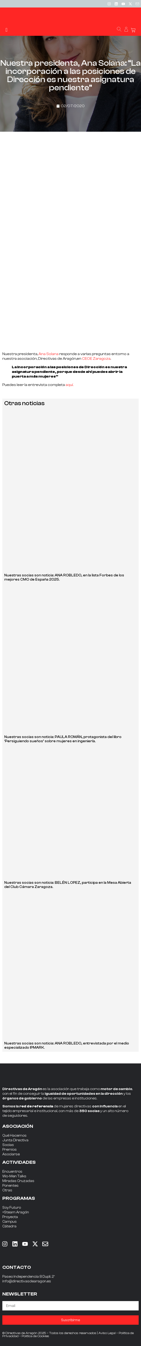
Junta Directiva (15, 1140)
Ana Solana (48, 354)
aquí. (69, 385)
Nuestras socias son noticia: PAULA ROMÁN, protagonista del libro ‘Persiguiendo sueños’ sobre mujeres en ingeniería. (62, 739)
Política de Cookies (35, 1336)
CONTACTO (16, 1267)
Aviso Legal (107, 1333)
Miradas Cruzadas (18, 1181)
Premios (9, 1150)
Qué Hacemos (14, 1136)
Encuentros (12, 1172)
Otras (7, 1190)
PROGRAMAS (18, 1198)
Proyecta (10, 1217)
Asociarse (11, 1154)
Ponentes (10, 1186)
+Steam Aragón (15, 1212)
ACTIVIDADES (19, 1162)
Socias (8, 1145)
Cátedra (9, 1226)
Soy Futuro (11, 1208)
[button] (6, 30)
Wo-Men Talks (14, 1176)
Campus (9, 1222)
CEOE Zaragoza (96, 359)
